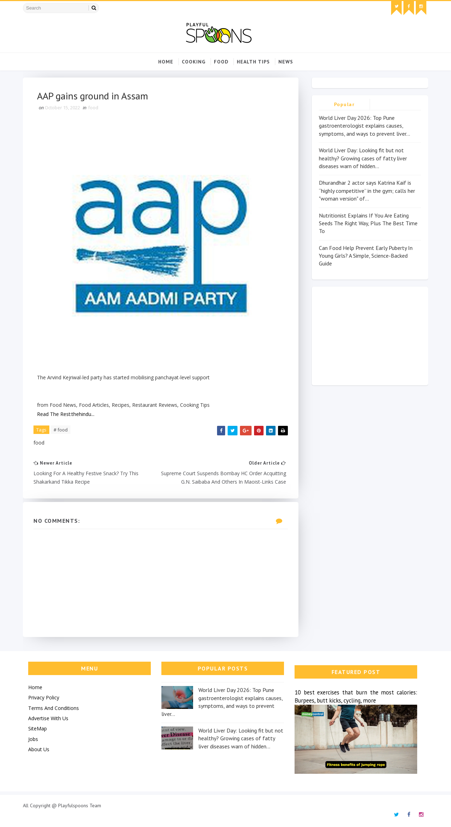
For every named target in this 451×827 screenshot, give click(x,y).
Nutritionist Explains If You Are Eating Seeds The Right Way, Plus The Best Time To (368, 223)
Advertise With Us (48, 718)
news (285, 62)
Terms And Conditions (53, 708)
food (221, 62)
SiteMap (37, 728)
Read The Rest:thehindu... (65, 414)
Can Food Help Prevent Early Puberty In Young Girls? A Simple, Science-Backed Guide (366, 255)
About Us (38, 749)
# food (61, 430)
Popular (344, 104)
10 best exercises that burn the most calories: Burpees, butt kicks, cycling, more (356, 696)
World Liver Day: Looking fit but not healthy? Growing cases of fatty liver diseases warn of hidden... (363, 158)
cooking (193, 62)
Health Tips (253, 62)
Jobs (33, 739)
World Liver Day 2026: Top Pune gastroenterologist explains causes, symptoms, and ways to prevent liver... (364, 125)
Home (165, 62)
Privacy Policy (43, 697)
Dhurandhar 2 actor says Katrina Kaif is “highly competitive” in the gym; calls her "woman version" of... (367, 190)
